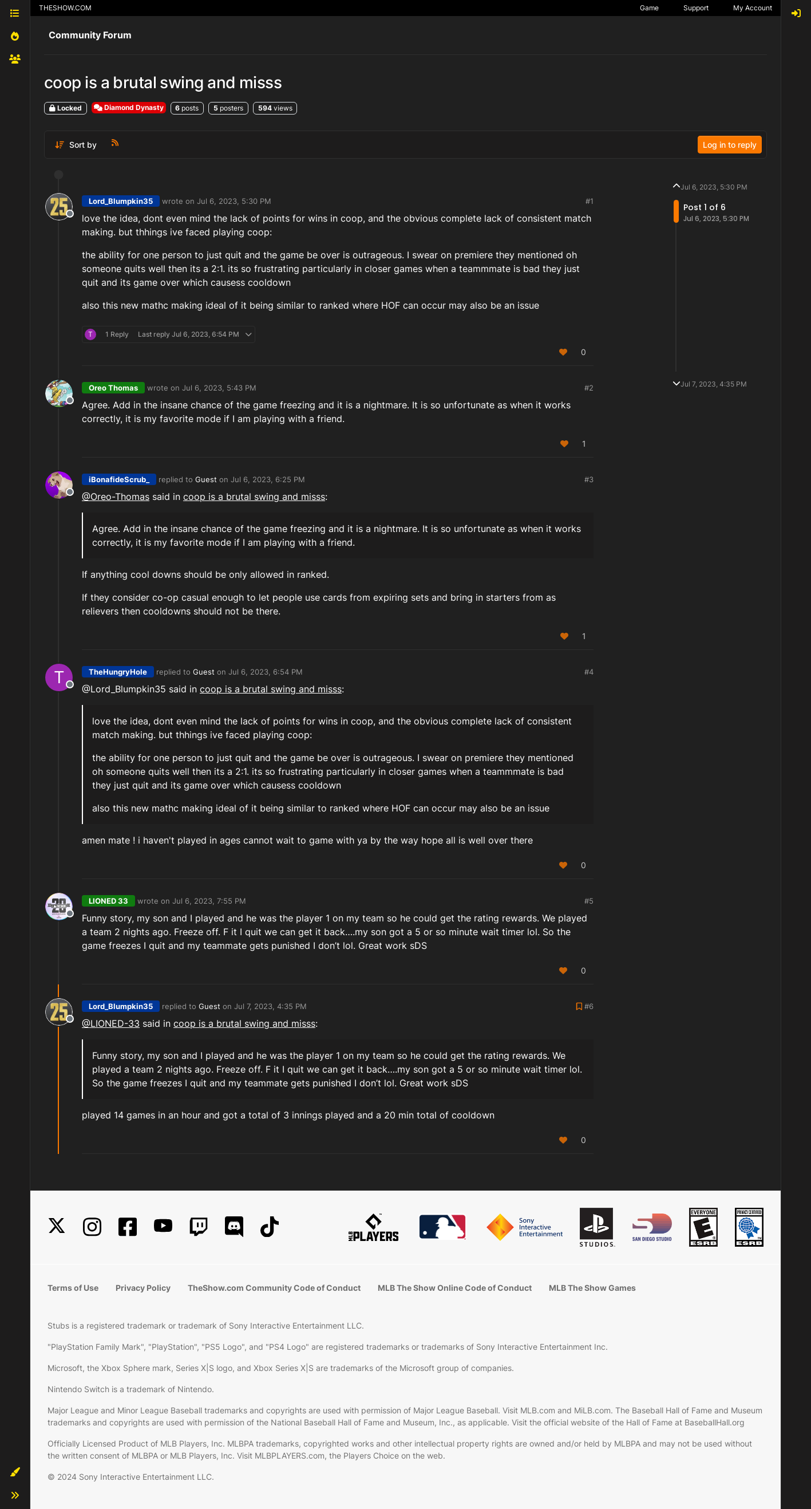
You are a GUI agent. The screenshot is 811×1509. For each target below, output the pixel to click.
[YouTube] (163, 1227)
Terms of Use (73, 1288)
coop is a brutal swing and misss (254, 496)
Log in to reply (730, 144)
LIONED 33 (108, 900)
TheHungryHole (118, 671)
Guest (206, 479)
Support (696, 7)
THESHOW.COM (65, 7)
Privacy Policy (143, 1288)
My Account (752, 7)
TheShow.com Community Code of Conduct (274, 1288)
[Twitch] (198, 1227)
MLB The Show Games (592, 1288)
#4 (589, 671)
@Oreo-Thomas (115, 496)
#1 (589, 201)
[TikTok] (269, 1227)
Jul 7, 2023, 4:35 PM (270, 1006)
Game (649, 7)
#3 (589, 479)
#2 (589, 387)
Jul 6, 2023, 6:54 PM (265, 671)
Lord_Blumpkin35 (121, 201)
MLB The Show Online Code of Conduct (455, 1288)
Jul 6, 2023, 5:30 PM (234, 201)
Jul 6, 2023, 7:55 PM (209, 900)
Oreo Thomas (113, 387)
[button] (15, 1472)
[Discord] (234, 1227)
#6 (589, 1006)
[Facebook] (127, 1227)
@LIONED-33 (111, 1023)
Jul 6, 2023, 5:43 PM (219, 387)
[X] (57, 1227)
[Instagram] (92, 1227)
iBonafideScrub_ (119, 479)
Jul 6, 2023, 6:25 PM (268, 479)
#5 (589, 900)
